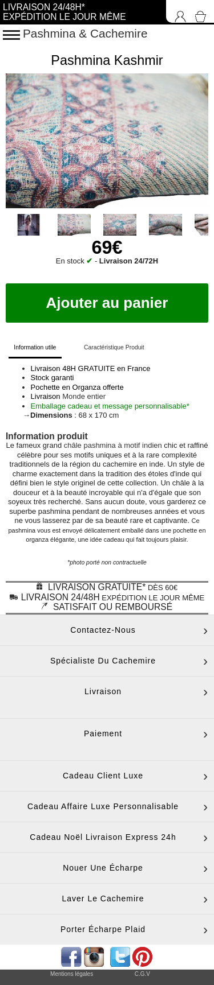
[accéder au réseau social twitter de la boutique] (119, 956)
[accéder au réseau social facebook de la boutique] (70, 956)
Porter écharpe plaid (103, 929)
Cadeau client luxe (103, 775)
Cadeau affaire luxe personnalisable (103, 806)
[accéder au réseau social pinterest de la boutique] (95, 956)
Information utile (35, 347)
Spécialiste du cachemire (103, 660)
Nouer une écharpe (103, 867)
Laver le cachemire (103, 898)
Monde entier (84, 396)
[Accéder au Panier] (202, 11)
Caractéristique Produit (114, 347)
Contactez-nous (102, 629)
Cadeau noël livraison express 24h (103, 837)
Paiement (103, 733)
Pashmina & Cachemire (85, 33)
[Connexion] (177, 11)
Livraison (103, 691)
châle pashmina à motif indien (113, 445)
